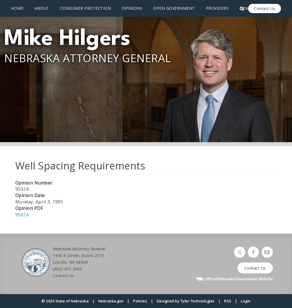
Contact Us (264, 8)
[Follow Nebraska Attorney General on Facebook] (253, 252)
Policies (140, 301)
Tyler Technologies (197, 301)
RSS (227, 301)
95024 (22, 215)
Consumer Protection (85, 8)
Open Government (174, 8)
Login (246, 301)
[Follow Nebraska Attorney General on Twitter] (239, 252)
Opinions (132, 8)
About (42, 8)
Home (17, 8)
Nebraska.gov (111, 301)
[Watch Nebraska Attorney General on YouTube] (267, 252)
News (245, 8)
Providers (217, 8)
